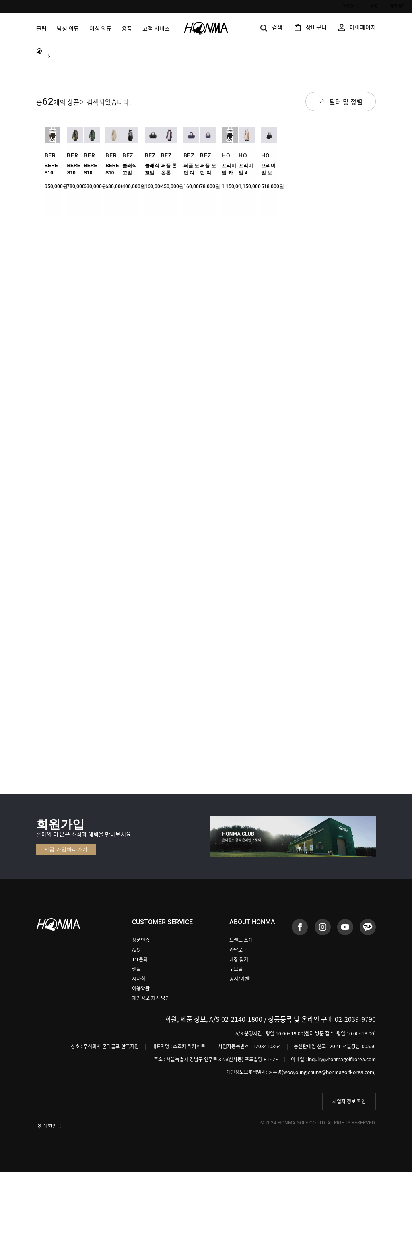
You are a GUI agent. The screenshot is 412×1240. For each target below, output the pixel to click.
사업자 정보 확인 (349, 1170)
